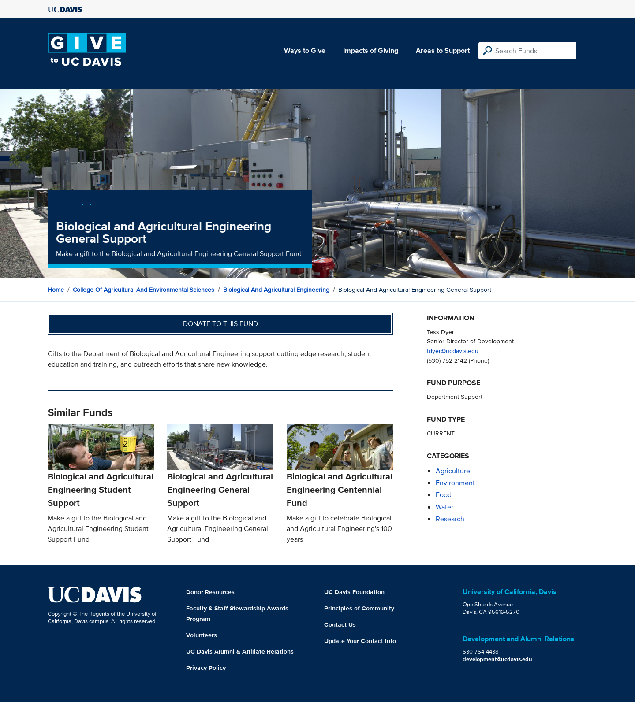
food (444, 495)
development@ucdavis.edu (497, 659)
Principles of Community (359, 608)
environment (455, 483)
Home (56, 289)
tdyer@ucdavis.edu (452, 350)
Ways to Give (304, 50)
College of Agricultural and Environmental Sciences (143, 289)
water (444, 507)
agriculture (453, 471)
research (450, 519)
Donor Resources (210, 591)
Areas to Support (443, 50)
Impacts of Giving (370, 50)
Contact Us (340, 624)
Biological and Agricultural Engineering (276, 289)
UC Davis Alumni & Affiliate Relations (240, 651)
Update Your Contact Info (360, 640)
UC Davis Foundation (354, 591)
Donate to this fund (220, 324)
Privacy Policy (206, 667)
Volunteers (201, 635)
